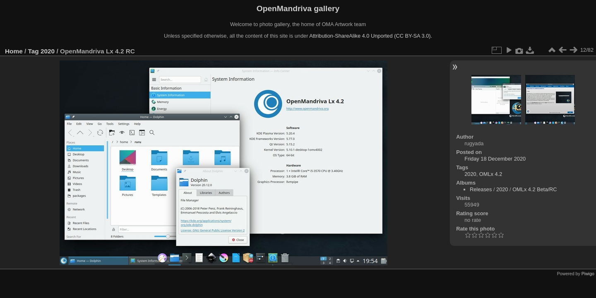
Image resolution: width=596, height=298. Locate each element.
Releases (481, 189)
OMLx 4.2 (490, 174)
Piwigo (588, 273)
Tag (33, 51)
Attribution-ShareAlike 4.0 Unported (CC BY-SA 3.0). (370, 36)
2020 (48, 51)
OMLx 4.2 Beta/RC (534, 189)
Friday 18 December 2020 (495, 159)
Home (14, 51)
